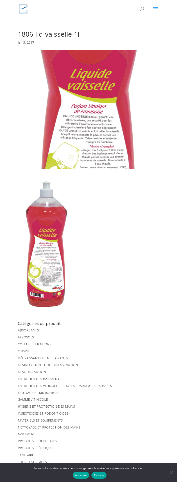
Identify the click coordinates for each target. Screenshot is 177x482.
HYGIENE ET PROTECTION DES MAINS (46, 406)
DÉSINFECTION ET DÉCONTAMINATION (48, 365)
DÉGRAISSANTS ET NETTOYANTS (43, 358)
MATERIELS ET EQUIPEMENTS (40, 420)
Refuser (99, 475)
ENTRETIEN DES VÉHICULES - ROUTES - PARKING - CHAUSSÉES (65, 386)
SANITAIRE (26, 455)
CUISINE (24, 351)
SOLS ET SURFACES (32, 462)
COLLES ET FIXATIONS (34, 344)
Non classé (26, 434)
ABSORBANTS (28, 330)
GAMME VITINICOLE (33, 399)
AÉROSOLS (26, 337)
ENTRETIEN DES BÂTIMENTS (39, 379)
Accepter (81, 475)
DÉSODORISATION (32, 372)
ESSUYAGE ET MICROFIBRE (38, 393)
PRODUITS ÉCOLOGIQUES (37, 441)
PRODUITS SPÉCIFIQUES (36, 448)
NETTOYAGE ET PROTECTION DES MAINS (49, 427)
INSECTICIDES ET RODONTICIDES (43, 413)
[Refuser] (171, 472)
